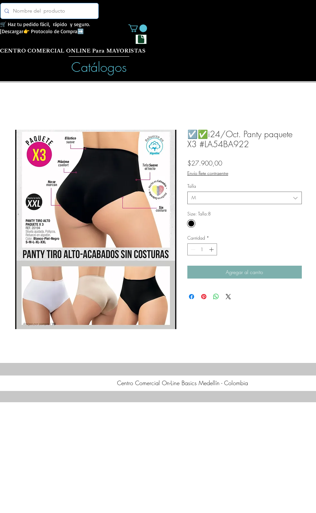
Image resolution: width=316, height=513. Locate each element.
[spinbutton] (202, 249)
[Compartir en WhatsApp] (216, 296)
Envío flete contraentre (207, 173)
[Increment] (212, 249)
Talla (191, 186)
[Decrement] (192, 249)
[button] (137, 28)
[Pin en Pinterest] (204, 296)
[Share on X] (228, 296)
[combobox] (244, 198)
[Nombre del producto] (49, 11)
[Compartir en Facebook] (191, 296)
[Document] (141, 39)
